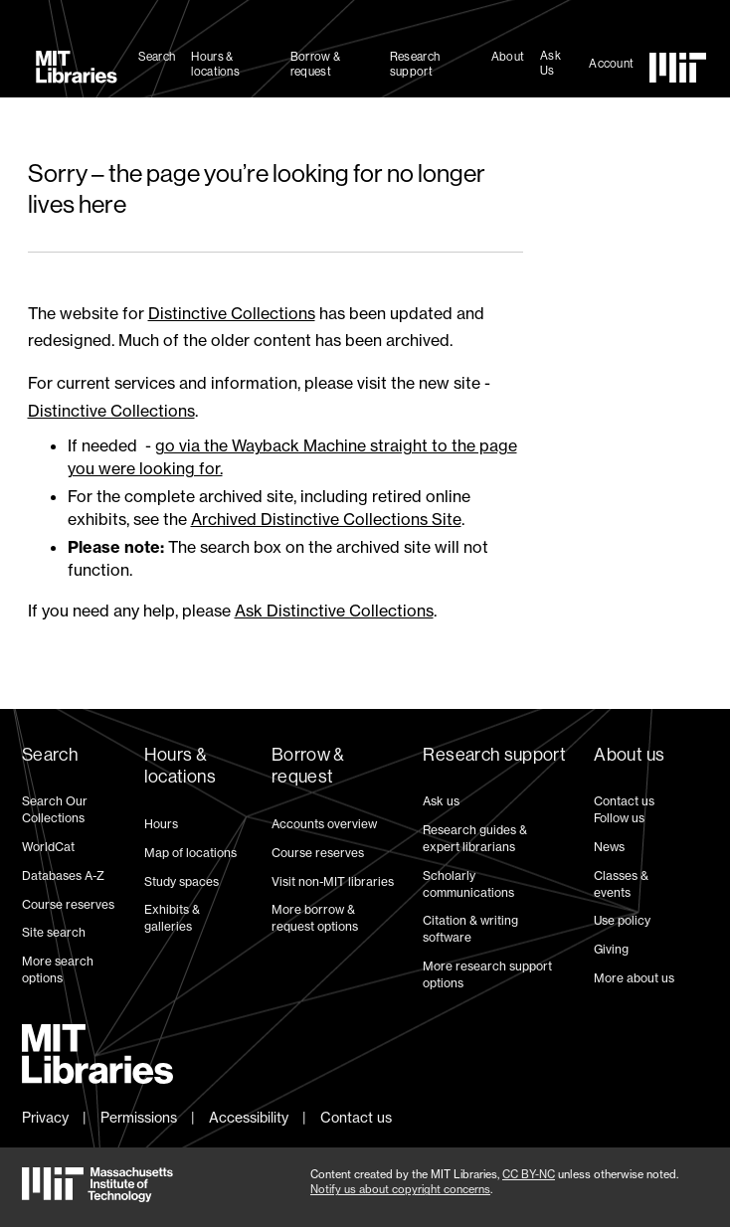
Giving (611, 949)
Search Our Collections (55, 809)
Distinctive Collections (231, 313)
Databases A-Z (63, 875)
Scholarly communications (468, 884)
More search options (57, 969)
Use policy (622, 920)
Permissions (138, 1117)
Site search (54, 932)
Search (157, 57)
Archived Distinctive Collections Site (326, 519)
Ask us (441, 800)
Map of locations (190, 852)
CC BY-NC (528, 1174)
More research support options (487, 974)
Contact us (624, 800)
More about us (634, 977)
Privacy (45, 1117)
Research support (415, 64)
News (609, 846)
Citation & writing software (470, 929)
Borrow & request (315, 64)
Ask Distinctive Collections (334, 610)
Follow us (619, 817)
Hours (161, 823)
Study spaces (181, 881)
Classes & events (621, 884)
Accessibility (248, 1117)
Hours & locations (215, 64)
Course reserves (68, 904)
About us (629, 755)
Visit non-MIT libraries (333, 881)
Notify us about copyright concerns (400, 1189)
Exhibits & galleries (172, 918)
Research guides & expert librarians (475, 838)
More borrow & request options (315, 918)
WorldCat (48, 846)
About (508, 57)
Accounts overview (324, 823)
